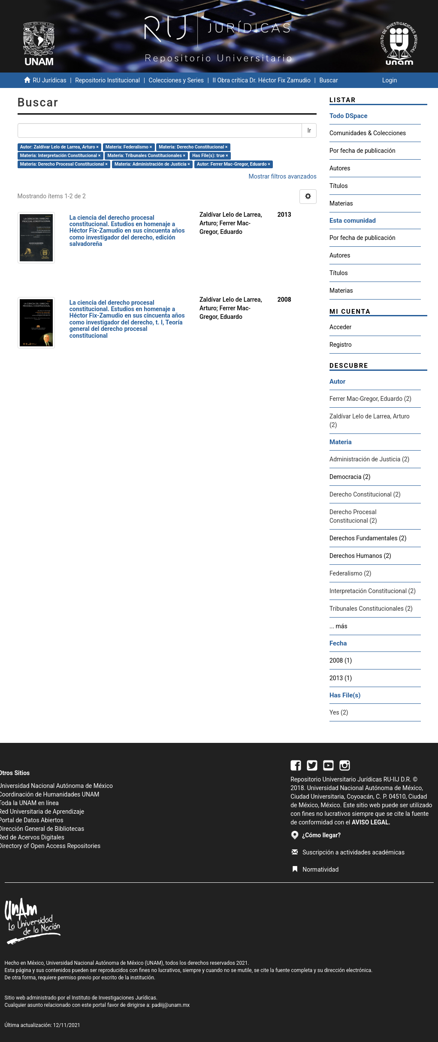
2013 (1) (340, 678)
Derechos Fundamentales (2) (368, 538)
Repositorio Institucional (107, 80)
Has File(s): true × (210, 155)
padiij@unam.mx (171, 1005)
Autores (339, 168)
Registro (340, 344)
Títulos (338, 185)
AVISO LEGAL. (371, 822)
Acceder (340, 327)
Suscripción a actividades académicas (348, 852)
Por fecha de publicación (362, 150)
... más (338, 626)
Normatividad (315, 869)
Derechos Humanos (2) (360, 555)
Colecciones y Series (176, 80)
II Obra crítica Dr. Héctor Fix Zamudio (261, 80)
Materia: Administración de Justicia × (152, 164)
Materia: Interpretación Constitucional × (60, 155)
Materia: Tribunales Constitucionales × (146, 155)
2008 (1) (340, 660)
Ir (309, 130)
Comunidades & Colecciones (367, 133)
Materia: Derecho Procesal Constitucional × (64, 164)
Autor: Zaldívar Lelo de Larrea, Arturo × (59, 147)
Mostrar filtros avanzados (282, 176)
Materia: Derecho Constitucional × (193, 147)
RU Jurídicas (49, 80)
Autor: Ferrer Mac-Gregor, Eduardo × (233, 164)
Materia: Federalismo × (129, 147)
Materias (341, 203)
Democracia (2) (350, 476)
